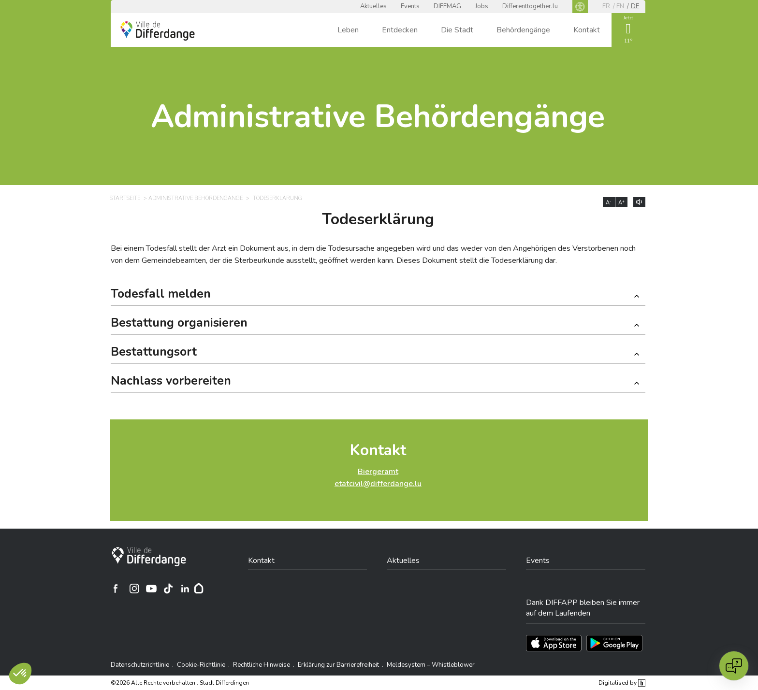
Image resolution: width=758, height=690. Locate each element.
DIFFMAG (447, 6)
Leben (348, 30)
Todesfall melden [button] (161, 295)
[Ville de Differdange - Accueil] (157, 31)
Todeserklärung (378, 219)
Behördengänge (523, 30)
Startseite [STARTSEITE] (125, 198)
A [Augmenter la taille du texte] (621, 202)
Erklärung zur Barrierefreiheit (338, 665)
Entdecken (400, 30)
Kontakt (586, 30)
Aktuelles (373, 6)
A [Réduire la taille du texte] (609, 202)
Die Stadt (457, 30)
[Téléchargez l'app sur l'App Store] (554, 643)
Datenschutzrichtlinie (140, 665)
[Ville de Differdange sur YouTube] (151, 588)
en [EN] (620, 6)
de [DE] (635, 6)
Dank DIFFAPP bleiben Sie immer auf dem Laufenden (583, 607)
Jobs (481, 6)
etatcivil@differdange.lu (378, 483)
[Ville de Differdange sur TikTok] (168, 588)
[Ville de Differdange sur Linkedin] (185, 588)
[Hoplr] (198, 588)
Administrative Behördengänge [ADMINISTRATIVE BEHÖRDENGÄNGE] (195, 198)
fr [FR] (606, 6)
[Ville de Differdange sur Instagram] (134, 588)
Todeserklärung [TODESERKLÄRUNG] (277, 198)
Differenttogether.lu (530, 6)
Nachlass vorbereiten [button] (171, 382)
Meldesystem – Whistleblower (431, 665)
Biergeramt (378, 471)
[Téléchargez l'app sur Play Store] (614, 643)
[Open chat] (733, 665)
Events (410, 6)
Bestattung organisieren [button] (179, 324)
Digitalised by (621, 683)
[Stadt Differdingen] (149, 556)
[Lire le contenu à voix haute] (639, 202)
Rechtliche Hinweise (261, 665)
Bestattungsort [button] (154, 353)
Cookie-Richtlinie (201, 665)
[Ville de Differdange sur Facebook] (115, 588)
